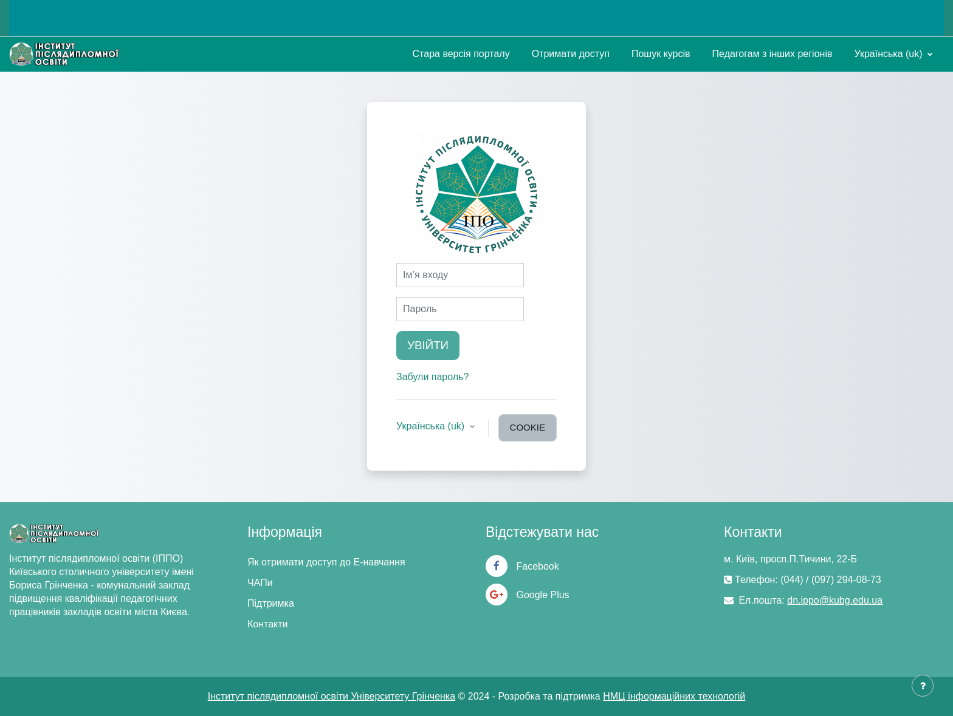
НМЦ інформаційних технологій (674, 696)
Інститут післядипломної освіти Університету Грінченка (331, 696)
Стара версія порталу (461, 54)
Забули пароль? (432, 377)
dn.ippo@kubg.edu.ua (834, 600)
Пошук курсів (660, 54)
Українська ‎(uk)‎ (889, 54)
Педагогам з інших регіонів (772, 54)
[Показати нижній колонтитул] (923, 686)
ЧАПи (260, 583)
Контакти (267, 624)
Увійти (428, 345)
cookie (527, 427)
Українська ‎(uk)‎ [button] (431, 426)
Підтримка (270, 603)
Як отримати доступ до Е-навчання (326, 562)
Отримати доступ (571, 54)
